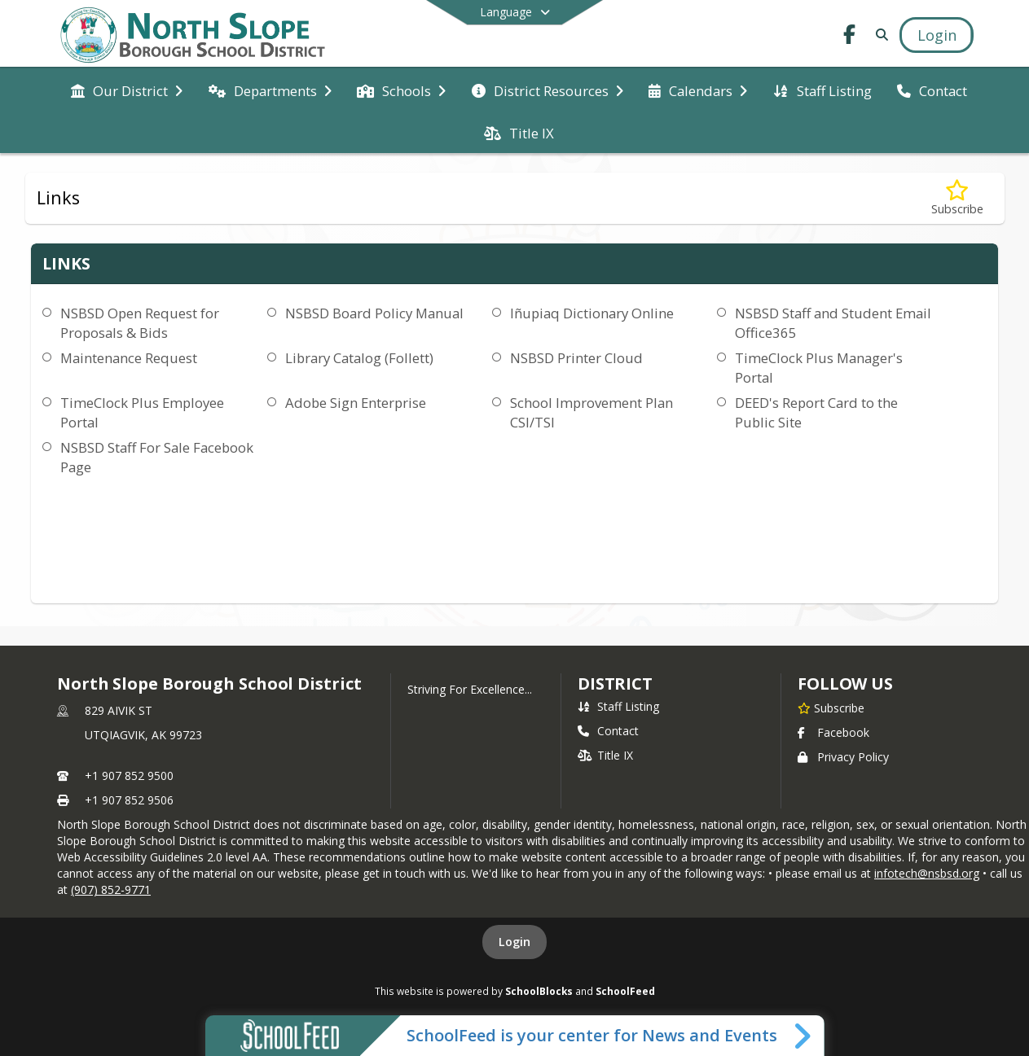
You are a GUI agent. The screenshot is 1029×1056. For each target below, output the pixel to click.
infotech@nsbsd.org (926, 873)
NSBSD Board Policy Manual (374, 313)
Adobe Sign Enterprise (355, 402)
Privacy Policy (843, 757)
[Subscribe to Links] (957, 198)
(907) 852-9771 (111, 889)
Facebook (833, 732)
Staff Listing (618, 706)
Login (514, 941)
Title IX (605, 755)
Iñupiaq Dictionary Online (592, 313)
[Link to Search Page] (879, 34)
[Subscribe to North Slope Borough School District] (831, 707)
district (615, 684)
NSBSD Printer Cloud (576, 357)
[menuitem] (127, 89)
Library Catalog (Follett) (359, 357)
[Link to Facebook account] (850, 37)
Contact (608, 730)
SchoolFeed (625, 990)
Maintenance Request (128, 357)
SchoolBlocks (539, 990)
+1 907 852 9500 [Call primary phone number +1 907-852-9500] (129, 775)
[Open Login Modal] (936, 35)
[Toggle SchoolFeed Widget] (803, 1036)
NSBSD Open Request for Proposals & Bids (139, 323)
